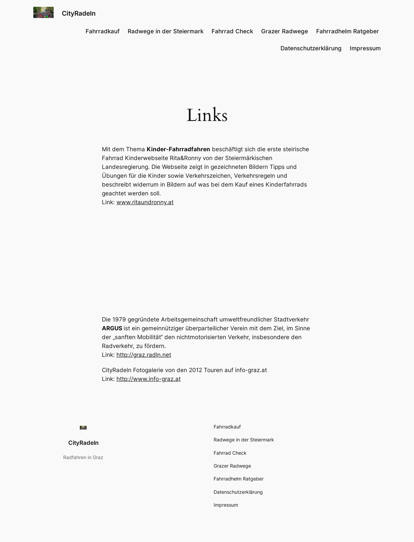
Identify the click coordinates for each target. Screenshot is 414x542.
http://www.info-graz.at (148, 378)
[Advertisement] (207, 261)
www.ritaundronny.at (145, 202)
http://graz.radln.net (143, 354)
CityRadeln (79, 13)
